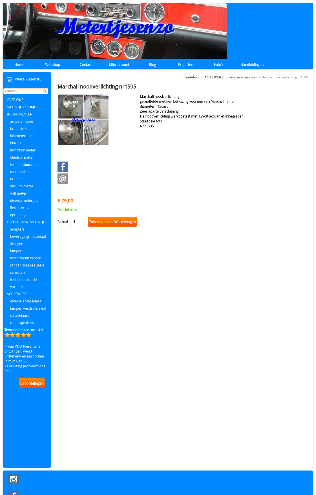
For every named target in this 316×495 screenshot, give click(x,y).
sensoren (17, 272)
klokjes (15, 142)
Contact (86, 64)
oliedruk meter (22, 157)
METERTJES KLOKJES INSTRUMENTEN (22, 110)
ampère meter (21, 121)
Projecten (185, 64)
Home (19, 64)
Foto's (218, 64)
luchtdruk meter (22, 150)
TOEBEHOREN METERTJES (26, 222)
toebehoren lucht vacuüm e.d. (23, 283)
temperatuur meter (25, 164)
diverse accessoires (25, 301)
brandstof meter (23, 128)
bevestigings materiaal (28, 236)
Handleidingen (252, 64)
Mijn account (119, 64)
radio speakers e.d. (25, 322)
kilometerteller (22, 135)
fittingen (16, 243)
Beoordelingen (32, 383)
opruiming (18, 214)
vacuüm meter (21, 186)
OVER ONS (15, 99)
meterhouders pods (25, 257)
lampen (16, 250)
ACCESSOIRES (17, 293)
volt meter (18, 193)
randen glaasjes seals (27, 265)
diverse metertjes (24, 200)
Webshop (52, 64)
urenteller (18, 178)
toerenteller (19, 171)
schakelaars (19, 315)
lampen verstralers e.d (28, 308)
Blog (152, 64)
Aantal (62, 221)
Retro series (19, 207)
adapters (17, 229)
